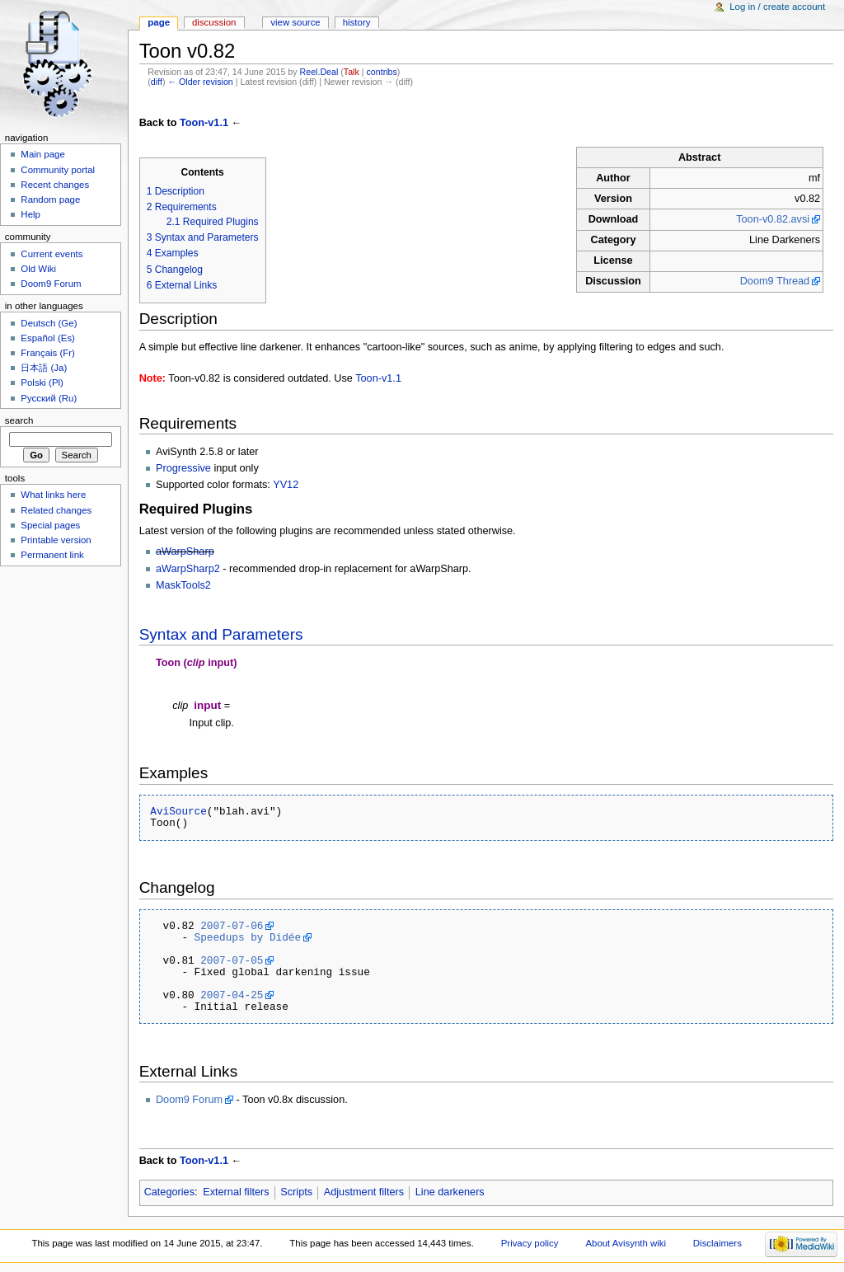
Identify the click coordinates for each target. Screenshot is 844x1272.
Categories (169, 1192)
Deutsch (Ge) (49, 323)
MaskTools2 (183, 585)
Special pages (50, 525)
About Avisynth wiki (625, 1243)
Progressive (183, 468)
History (357, 22)
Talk (351, 72)
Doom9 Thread (774, 281)
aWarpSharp (185, 551)
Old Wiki (38, 269)
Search (19, 420)
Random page (50, 199)
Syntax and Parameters (221, 634)
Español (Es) (48, 338)
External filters (236, 1192)
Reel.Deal (319, 72)
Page (159, 22)
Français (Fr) (48, 353)
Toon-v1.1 (204, 123)
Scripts (296, 1192)
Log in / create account (777, 7)
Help (30, 214)
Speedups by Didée (248, 937)
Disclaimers (717, 1243)
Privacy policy (530, 1243)
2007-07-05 (231, 960)
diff (156, 82)
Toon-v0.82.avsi (772, 219)
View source (295, 22)
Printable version (56, 540)
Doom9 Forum (189, 1099)
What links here (53, 495)
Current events (51, 254)
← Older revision (199, 82)
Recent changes (55, 185)
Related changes (56, 510)
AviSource (178, 811)
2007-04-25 (231, 995)
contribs (382, 72)
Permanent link (52, 555)
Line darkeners (450, 1192)
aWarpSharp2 (188, 569)
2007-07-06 (231, 925)
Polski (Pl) (42, 382)
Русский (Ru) (49, 398)
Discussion (214, 22)
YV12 (285, 484)
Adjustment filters (364, 1192)
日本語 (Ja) (44, 368)
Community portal (58, 170)
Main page (43, 154)
